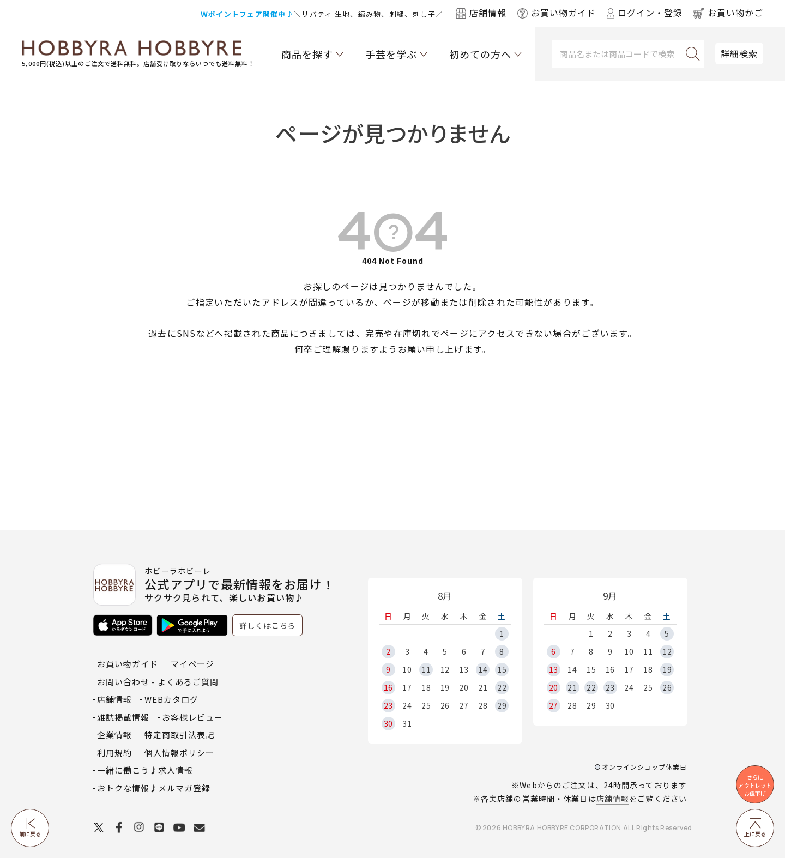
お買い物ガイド (127, 663)
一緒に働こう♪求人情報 (145, 770)
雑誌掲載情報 (123, 717)
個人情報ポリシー (179, 752)
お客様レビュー (192, 717)
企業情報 (114, 734)
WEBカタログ (171, 699)
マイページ (192, 663)
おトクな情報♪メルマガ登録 (153, 788)
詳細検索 (739, 53)
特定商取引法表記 (179, 734)
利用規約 (114, 752)
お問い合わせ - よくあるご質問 (158, 681)
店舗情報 (612, 798)
